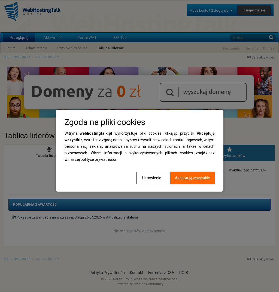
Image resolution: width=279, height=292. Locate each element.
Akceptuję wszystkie (192, 178)
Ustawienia (151, 178)
